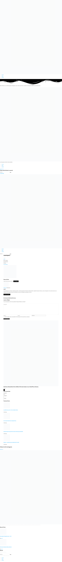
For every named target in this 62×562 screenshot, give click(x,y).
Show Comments (7, 294)
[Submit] (10, 554)
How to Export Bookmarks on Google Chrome (10, 420)
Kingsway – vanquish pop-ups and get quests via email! (11, 442)
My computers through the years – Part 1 (5, 536)
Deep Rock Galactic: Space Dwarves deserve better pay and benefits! (13, 431)
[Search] (5, 172)
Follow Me (5, 287)
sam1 (4, 259)
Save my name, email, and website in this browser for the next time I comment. (17, 316)
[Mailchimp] (4, 390)
